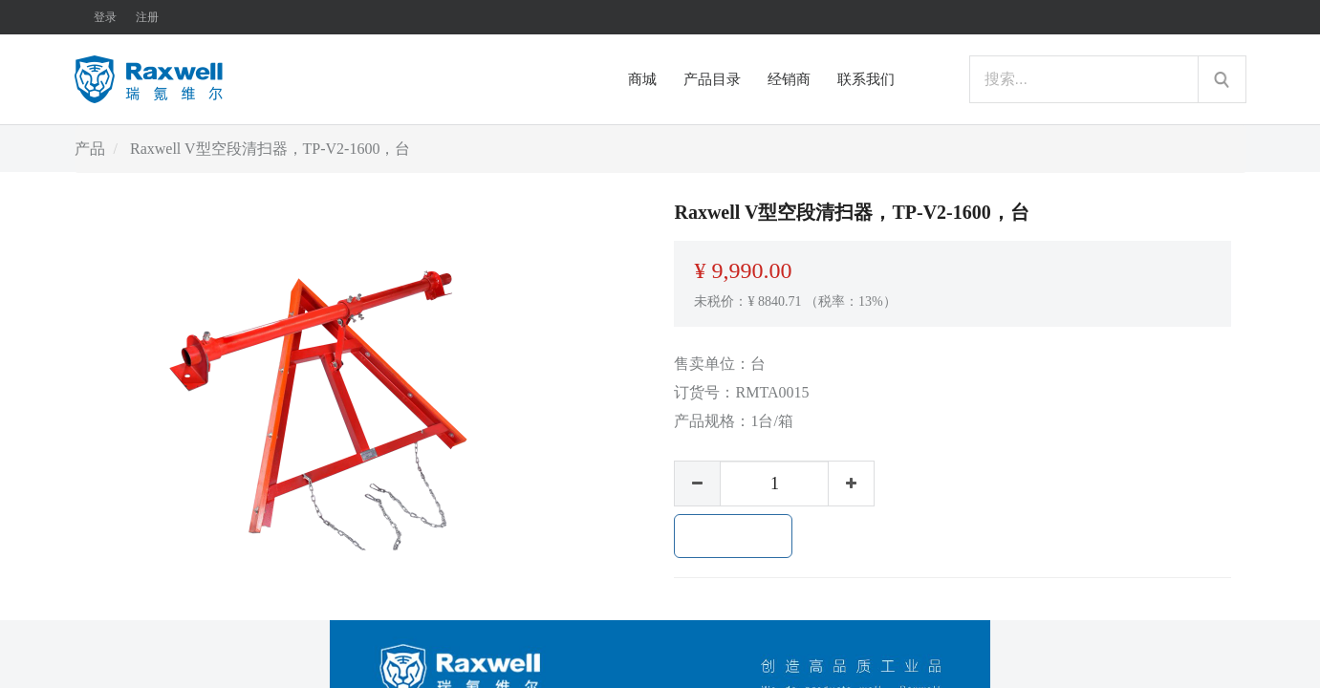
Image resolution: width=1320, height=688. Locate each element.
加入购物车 (733, 536)
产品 (90, 148)
